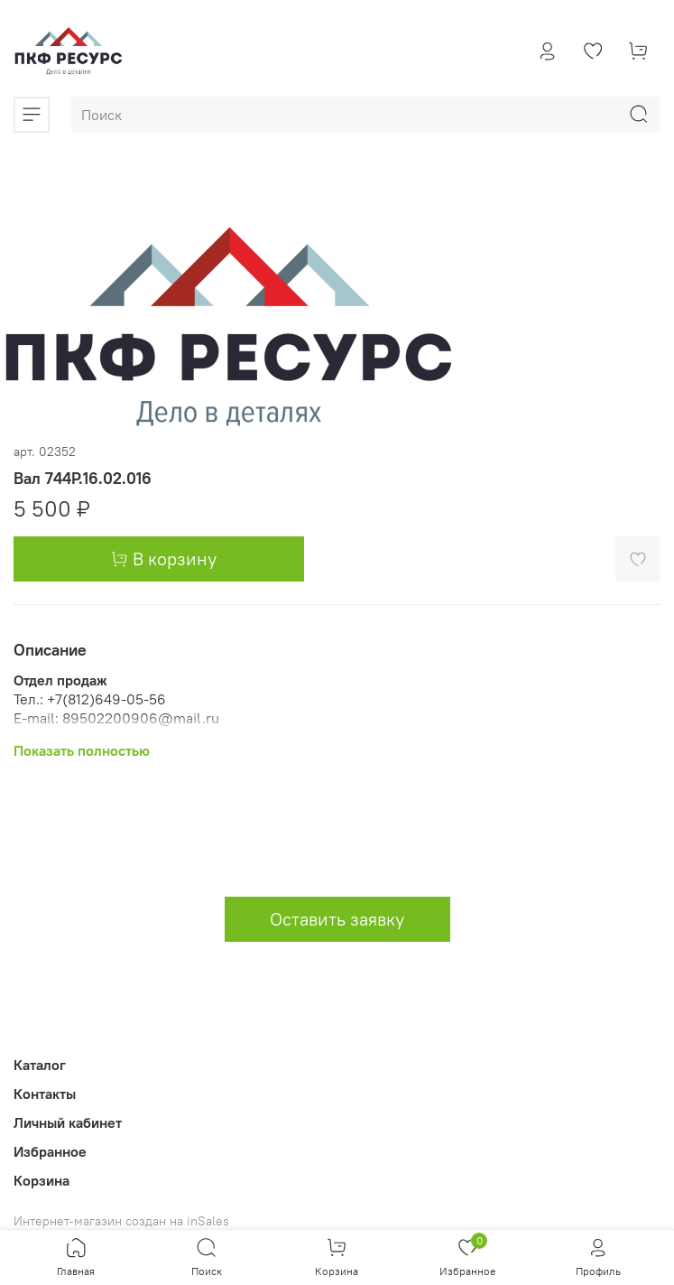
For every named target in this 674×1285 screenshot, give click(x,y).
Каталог (40, 1065)
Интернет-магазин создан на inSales (121, 1221)
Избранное (50, 1151)
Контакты (45, 1094)
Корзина (41, 1180)
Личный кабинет (68, 1122)
